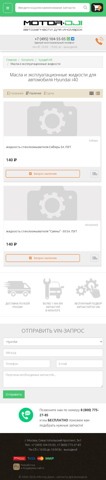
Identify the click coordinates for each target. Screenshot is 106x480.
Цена (49, 93)
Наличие (34, 93)
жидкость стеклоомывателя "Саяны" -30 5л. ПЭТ (41, 231)
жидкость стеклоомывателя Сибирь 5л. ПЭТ (38, 147)
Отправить (14, 394)
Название (15, 93)
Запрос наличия (43, 173)
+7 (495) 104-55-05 (50, 39)
